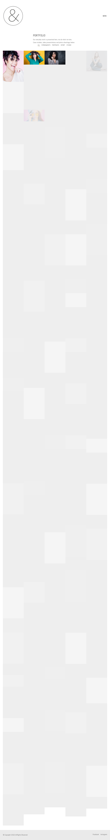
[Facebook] (96, 834)
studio (69, 45)
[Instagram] (104, 834)
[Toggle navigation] (105, 15)
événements (46, 45)
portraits (55, 45)
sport (63, 45)
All (39, 45)
